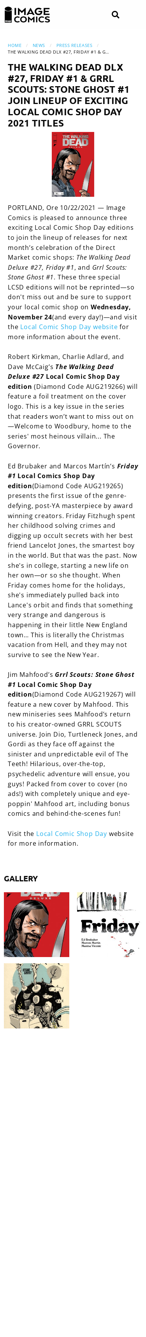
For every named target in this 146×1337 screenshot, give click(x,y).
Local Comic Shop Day (71, 833)
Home (14, 45)
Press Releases (74, 45)
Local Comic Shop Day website (69, 327)
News (39, 45)
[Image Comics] (27, 14)
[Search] (115, 15)
